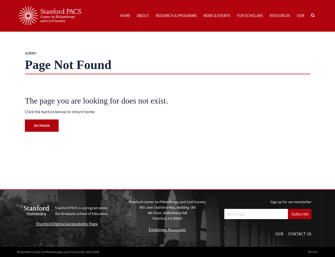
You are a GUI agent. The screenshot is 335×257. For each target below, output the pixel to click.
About (143, 15)
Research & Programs (176, 15)
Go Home (42, 125)
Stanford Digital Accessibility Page (67, 223)
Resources (280, 15)
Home (125, 15)
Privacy (313, 252)
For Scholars (250, 15)
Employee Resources (167, 229)
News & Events (216, 15)
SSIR (300, 15)
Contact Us (299, 233)
